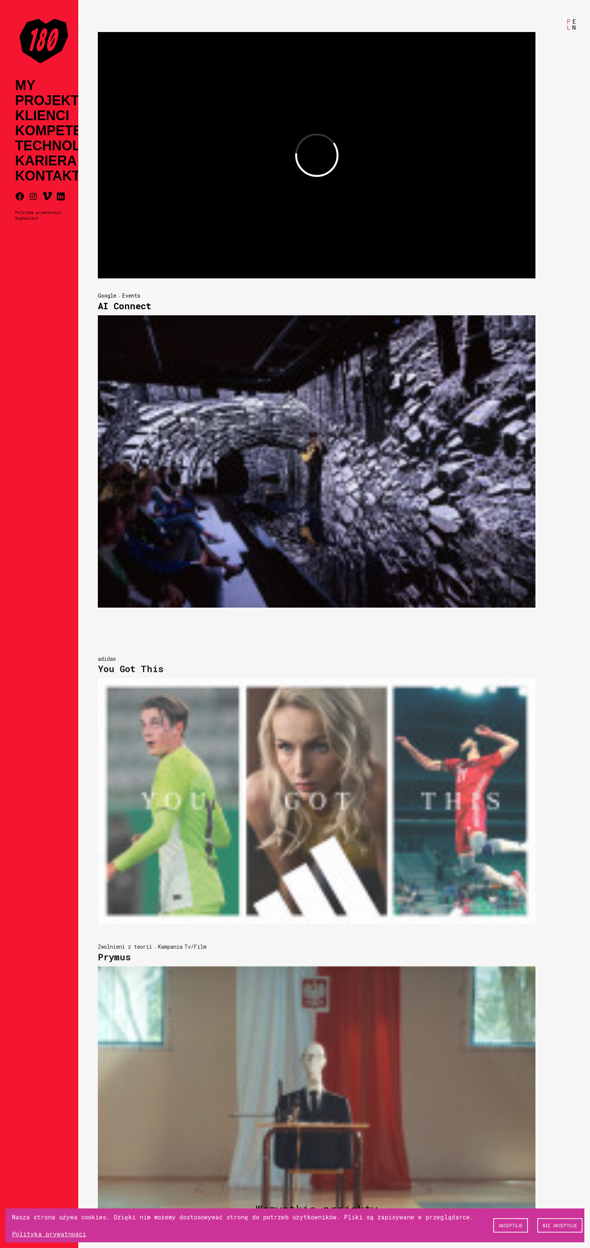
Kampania (170, 1051)
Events (131, 295)
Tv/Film (195, 1051)
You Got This (131, 773)
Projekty (51, 100)
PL (568, 24)
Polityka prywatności (38, 212)
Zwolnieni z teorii (125, 1051)
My (25, 85)
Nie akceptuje (560, 1225)
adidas (107, 763)
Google (107, 295)
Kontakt (47, 175)
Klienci (42, 115)
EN (574, 24)
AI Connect (124, 306)
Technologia (65, 145)
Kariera (46, 160)
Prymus (114, 1062)
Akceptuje (511, 1225)
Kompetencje (66, 130)
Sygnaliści (26, 218)
